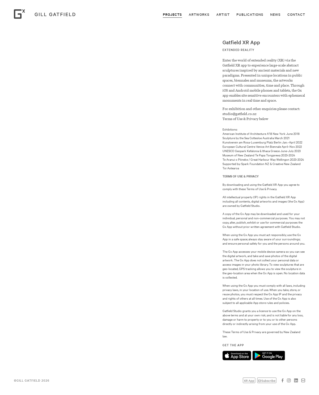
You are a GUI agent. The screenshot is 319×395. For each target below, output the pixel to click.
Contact (296, 14)
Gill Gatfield (46, 14)
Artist (223, 14)
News (275, 14)
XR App (249, 380)
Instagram (289, 380)
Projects (172, 14)
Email (303, 380)
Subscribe (268, 380)
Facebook (283, 380)
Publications (249, 14)
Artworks (199, 14)
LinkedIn (296, 380)
